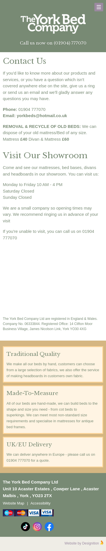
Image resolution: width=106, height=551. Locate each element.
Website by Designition (81, 543)
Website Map (13, 503)
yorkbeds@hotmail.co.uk (42, 115)
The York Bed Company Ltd (53, 24)
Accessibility (41, 503)
